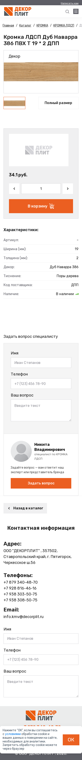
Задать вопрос (41, 483)
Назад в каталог (25, 508)
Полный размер (58, 103)
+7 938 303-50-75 (20, 594)
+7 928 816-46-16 (20, 588)
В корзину (41, 206)
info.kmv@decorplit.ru (23, 616)
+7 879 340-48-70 (20, 582)
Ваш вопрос (22, 395)
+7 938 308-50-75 (20, 600)
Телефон (19, 374)
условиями (13, 734)
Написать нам (70, 3)
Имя (14, 353)
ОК (71, 740)
